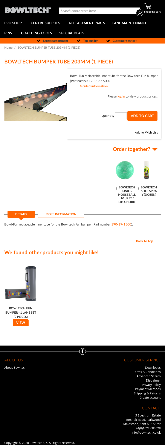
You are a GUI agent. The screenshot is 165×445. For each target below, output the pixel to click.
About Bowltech (15, 367)
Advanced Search (149, 376)
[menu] (82, 28)
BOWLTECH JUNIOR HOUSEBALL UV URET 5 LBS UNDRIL (127, 195)
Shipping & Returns (147, 393)
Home (8, 47)
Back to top (144, 241)
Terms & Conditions (147, 372)
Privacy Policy (151, 385)
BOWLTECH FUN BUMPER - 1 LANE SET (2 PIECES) (20, 313)
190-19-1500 (121, 224)
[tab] (21, 215)
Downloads (153, 367)
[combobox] (99, 11)
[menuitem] (14, 23)
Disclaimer (153, 380)
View (20, 323)
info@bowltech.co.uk (146, 432)
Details (21, 214)
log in (121, 96)
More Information (61, 214)
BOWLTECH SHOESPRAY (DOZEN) (149, 191)
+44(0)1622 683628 (147, 428)
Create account (150, 397)
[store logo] (27, 9)
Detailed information (93, 86)
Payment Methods (148, 389)
